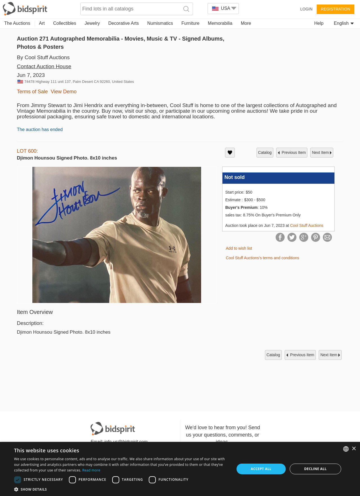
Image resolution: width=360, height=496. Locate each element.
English (344, 23)
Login (306, 9)
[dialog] (180, 469)
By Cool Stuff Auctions (43, 57)
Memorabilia (220, 23)
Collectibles (64, 23)
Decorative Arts (123, 23)
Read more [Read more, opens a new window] (91, 470)
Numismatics (160, 23)
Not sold (234, 177)
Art (42, 23)
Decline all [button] (315, 468)
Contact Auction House (44, 66)
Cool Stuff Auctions (306, 225)
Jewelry (92, 23)
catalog (265, 152)
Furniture (190, 23)
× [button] (354, 449)
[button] (121, 489)
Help (318, 23)
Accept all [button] (261, 468)
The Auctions (17, 23)
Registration (335, 9)
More (246, 23)
